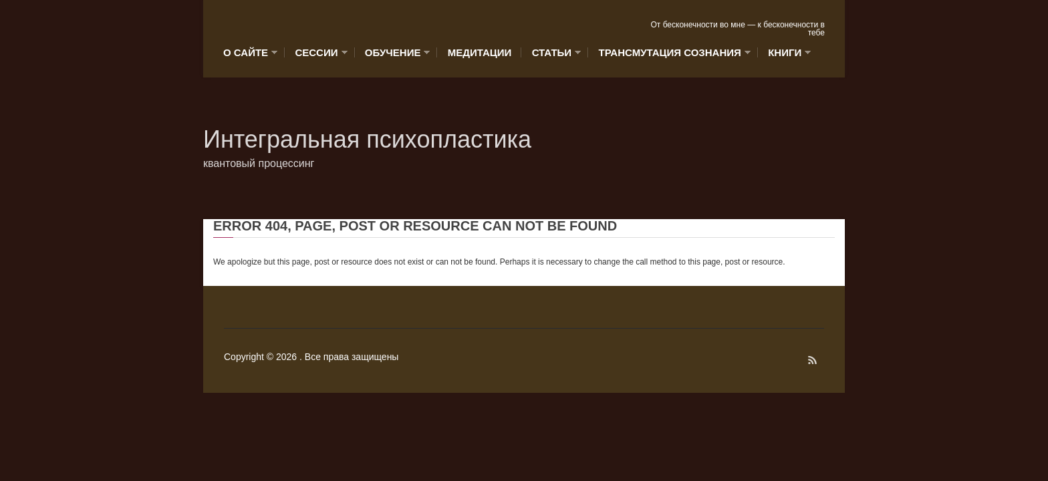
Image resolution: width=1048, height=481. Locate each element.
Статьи (553, 52)
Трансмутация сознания (671, 52)
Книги (786, 52)
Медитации (480, 52)
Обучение (394, 52)
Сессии (317, 52)
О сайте (250, 52)
